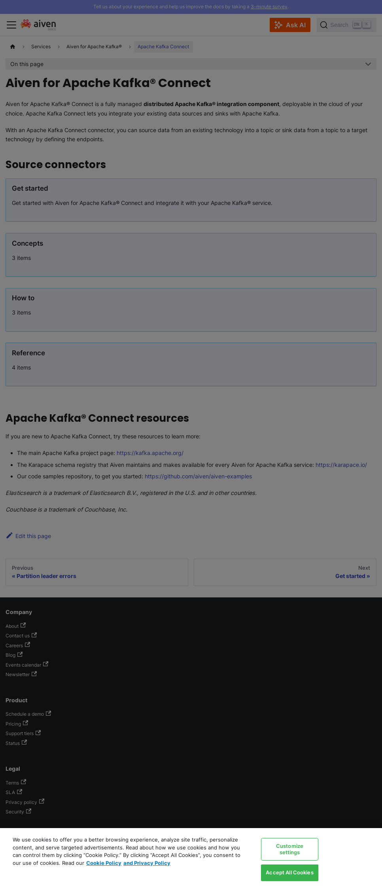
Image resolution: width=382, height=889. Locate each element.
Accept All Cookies (289, 872)
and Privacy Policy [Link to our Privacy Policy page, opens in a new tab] (146, 863)
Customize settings (289, 849)
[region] (191, 858)
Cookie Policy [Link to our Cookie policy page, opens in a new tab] (103, 863)
